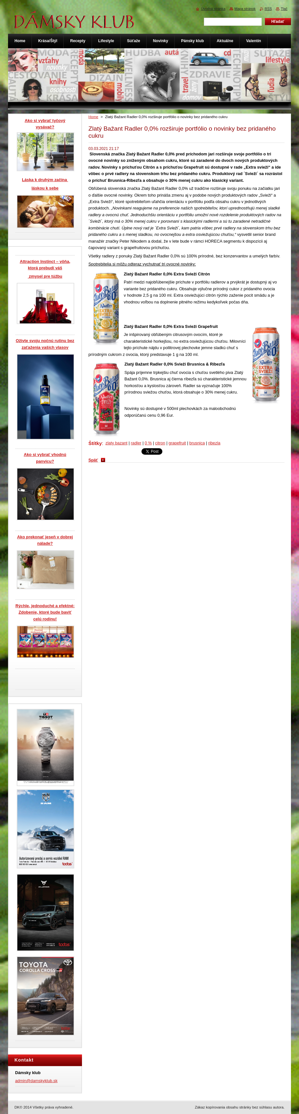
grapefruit (177, 443)
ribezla (214, 443)
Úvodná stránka (213, 9)
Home (93, 117)
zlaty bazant (116, 443)
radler (136, 443)
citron (160, 443)
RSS (268, 9)
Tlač (284, 9)
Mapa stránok (245, 9)
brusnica (197, 443)
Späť (93, 460)
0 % (148, 443)
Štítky (95, 443)
